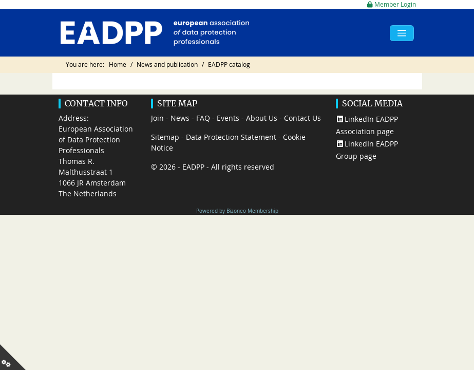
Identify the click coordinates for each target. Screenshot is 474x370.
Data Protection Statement (231, 137)
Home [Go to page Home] (117, 64)
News (179, 118)
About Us (261, 118)
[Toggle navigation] (402, 33)
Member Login (391, 4)
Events (228, 118)
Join (157, 118)
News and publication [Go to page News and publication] (167, 64)
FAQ (203, 118)
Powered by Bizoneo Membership (237, 210)
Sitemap (165, 137)
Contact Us (302, 118)
